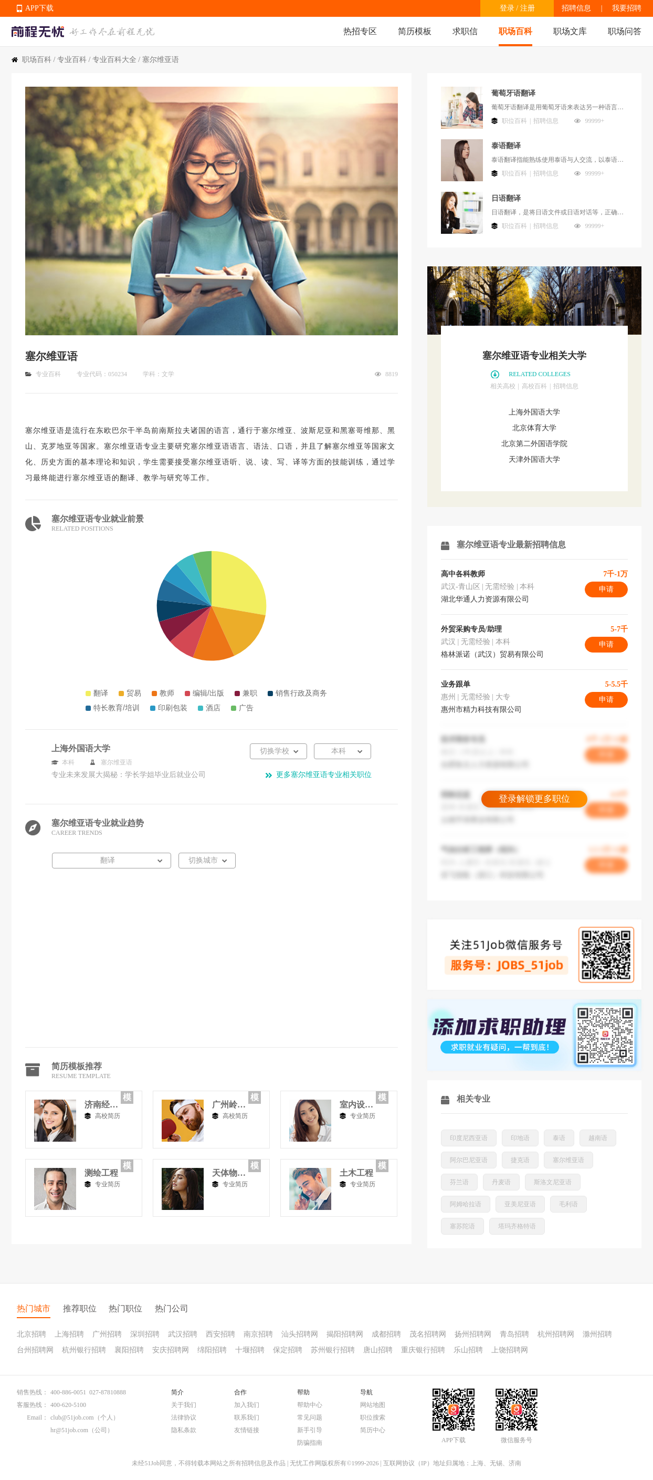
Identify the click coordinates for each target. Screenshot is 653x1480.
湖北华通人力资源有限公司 (485, 599)
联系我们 (246, 1417)
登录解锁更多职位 (534, 799)
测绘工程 (101, 1172)
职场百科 (515, 31)
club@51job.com (72, 1417)
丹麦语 (501, 1182)
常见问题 (309, 1417)
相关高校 (502, 386)
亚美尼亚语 (520, 1204)
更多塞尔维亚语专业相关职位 (324, 775)
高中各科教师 (463, 574)
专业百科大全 (114, 60)
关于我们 (183, 1405)
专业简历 (362, 1116)
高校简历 (107, 1116)
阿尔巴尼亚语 (469, 1160)
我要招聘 (626, 8)
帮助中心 (309, 1405)
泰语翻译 (506, 146)
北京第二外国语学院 (534, 444)
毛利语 (568, 1204)
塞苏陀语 (462, 1226)
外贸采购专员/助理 (471, 629)
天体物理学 (229, 1172)
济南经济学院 (101, 1104)
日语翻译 (506, 198)
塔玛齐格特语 (517, 1226)
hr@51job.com (69, 1430)
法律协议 (183, 1417)
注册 (527, 8)
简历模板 (414, 31)
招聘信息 (576, 8)
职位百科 (514, 121)
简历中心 (372, 1430)
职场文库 (570, 31)
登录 (507, 8)
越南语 (597, 1138)
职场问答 (624, 31)
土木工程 (356, 1172)
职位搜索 (372, 1417)
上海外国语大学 (534, 412)
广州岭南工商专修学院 (229, 1104)
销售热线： (32, 1392)
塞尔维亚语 (568, 1160)
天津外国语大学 (534, 459)
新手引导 (309, 1430)
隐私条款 (183, 1430)
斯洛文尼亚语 (553, 1182)
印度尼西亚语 (469, 1138)
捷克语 (520, 1160)
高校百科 (534, 386)
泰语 (559, 1138)
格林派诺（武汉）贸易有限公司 (492, 654)
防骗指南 (309, 1442)
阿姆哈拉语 (465, 1204)
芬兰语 (459, 1182)
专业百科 (72, 60)
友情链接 (246, 1430)
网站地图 (372, 1405)
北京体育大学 (534, 428)
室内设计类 (356, 1104)
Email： (37, 1417)
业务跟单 (455, 684)
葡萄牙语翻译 (513, 93)
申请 (606, 589)
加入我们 (246, 1405)
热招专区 (360, 31)
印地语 (520, 1138)
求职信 (465, 31)
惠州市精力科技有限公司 (481, 709)
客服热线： (32, 1405)
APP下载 (39, 8)
